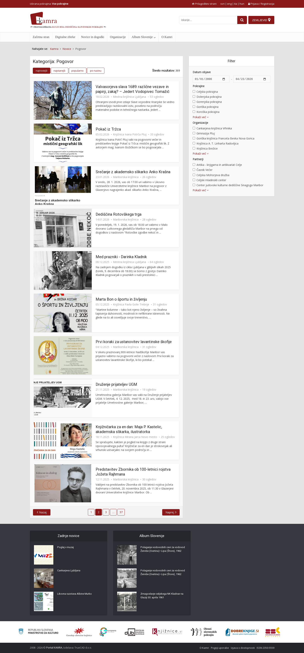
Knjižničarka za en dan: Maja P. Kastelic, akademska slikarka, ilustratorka (129, 429)
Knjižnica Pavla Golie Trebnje (131, 304)
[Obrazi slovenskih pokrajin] (204, 632)
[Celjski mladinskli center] (194, 180)
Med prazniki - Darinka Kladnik (121, 256)
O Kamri (166, 37)
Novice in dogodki (92, 37)
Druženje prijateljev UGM (116, 384)
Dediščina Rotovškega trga (118, 214)
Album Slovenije (142, 37)
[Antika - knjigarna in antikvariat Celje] (194, 164)
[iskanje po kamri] (207, 20)
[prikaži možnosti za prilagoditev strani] (204, 3)
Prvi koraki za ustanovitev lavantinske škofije (134, 341)
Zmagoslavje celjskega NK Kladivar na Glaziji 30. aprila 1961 (161, 596)
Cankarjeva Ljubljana (69, 571)
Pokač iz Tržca (108, 129)
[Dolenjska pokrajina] (194, 96)
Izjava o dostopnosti (243, 648)
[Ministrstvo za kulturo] (38, 632)
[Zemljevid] (261, 20)
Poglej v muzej (66, 548)
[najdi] (241, 20)
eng (229, 3)
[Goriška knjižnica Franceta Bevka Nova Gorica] (194, 138)
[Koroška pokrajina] (194, 111)
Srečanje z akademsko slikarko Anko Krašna (133, 172)
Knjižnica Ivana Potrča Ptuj (129, 134)
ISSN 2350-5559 (265, 648)
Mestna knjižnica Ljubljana (129, 97)
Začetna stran (41, 37)
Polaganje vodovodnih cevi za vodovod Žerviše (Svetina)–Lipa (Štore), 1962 (159, 552)
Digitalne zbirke (65, 37)
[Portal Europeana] (108, 632)
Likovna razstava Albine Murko (76, 594)
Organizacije (118, 37)
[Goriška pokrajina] (194, 106)
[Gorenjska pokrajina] (194, 101)
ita (235, 3)
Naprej (169, 512)
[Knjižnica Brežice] (194, 148)
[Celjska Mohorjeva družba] (194, 175)
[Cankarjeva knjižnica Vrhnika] (194, 128)
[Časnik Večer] (194, 169)
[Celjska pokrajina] (194, 91)
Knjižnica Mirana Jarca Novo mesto (135, 437)
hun (242, 3)
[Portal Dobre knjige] (242, 632)
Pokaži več (201, 117)
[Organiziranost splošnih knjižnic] (79, 632)
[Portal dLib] (134, 632)
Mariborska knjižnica (126, 177)
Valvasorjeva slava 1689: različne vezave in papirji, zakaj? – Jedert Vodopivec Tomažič (133, 89)
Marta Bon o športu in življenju (121, 299)
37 (121, 512)
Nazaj (43, 512)
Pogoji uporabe (220, 648)
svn (222, 3)
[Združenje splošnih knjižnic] (272, 632)
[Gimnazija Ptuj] (194, 133)
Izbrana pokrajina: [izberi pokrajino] (49, 3)
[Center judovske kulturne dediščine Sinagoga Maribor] (194, 185)
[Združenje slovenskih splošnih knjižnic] (167, 632)
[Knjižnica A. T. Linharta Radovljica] (194, 143)
